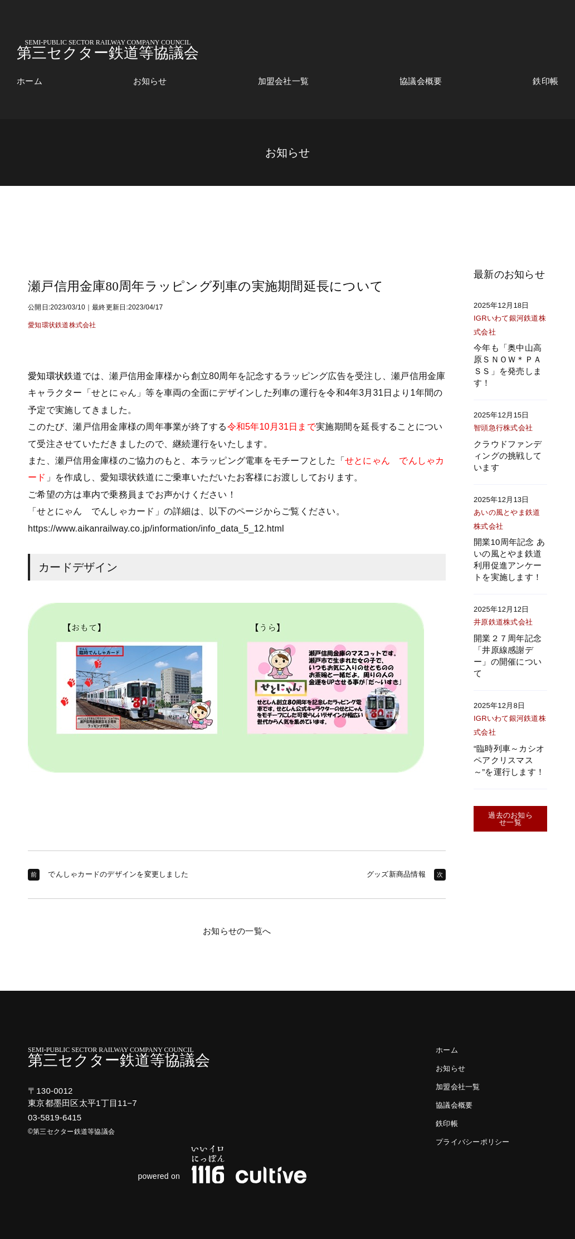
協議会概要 (420, 81)
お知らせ (150, 81)
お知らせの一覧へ (237, 931)
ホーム (29, 81)
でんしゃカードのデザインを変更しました (118, 874)
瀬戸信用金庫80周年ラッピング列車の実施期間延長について (205, 286)
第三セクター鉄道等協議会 (108, 50)
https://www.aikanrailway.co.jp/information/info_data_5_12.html (156, 528)
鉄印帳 (545, 81)
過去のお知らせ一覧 (510, 819)
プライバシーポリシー (473, 1142)
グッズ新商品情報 (396, 874)
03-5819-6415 (54, 1117)
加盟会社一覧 (283, 81)
